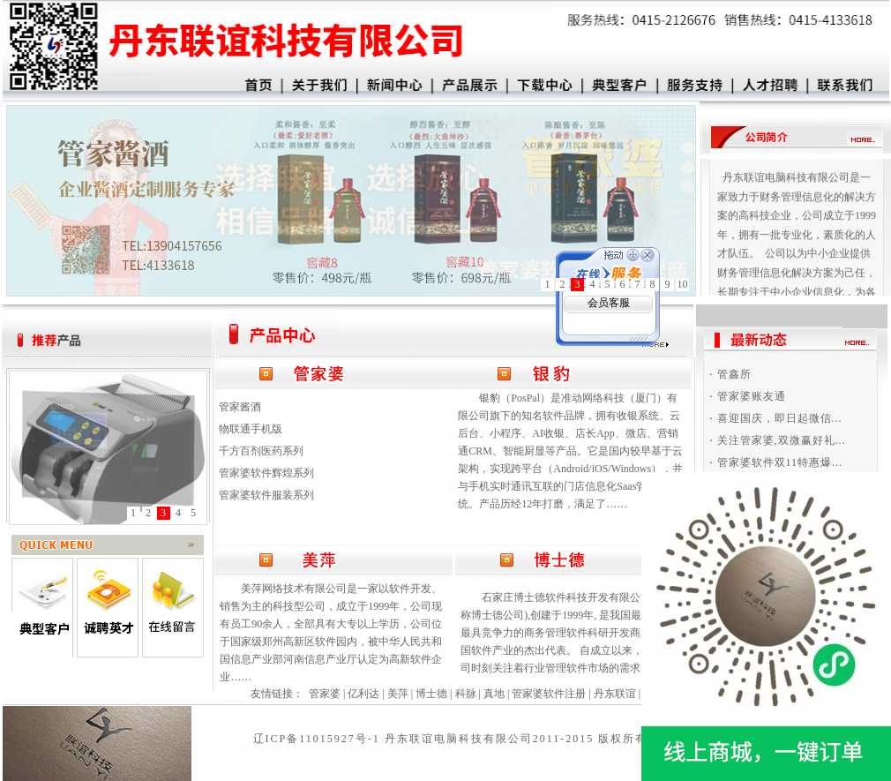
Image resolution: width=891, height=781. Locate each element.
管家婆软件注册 (549, 693)
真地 (494, 693)
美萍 (397, 693)
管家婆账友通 (751, 396)
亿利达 (363, 693)
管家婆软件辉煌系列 (266, 473)
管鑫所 (734, 374)
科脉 (465, 693)
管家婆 (325, 693)
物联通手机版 (250, 429)
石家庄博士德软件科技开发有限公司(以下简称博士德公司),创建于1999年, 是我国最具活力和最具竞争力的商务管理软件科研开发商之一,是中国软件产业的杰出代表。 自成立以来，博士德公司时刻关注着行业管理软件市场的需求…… (573, 632)
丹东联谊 (615, 693)
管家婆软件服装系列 (266, 495)
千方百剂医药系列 (261, 451)
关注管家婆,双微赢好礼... (781, 440)
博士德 (431, 693)
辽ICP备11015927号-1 (316, 738)
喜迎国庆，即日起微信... (779, 418)
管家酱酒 (240, 407)
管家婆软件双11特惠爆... (780, 462)
